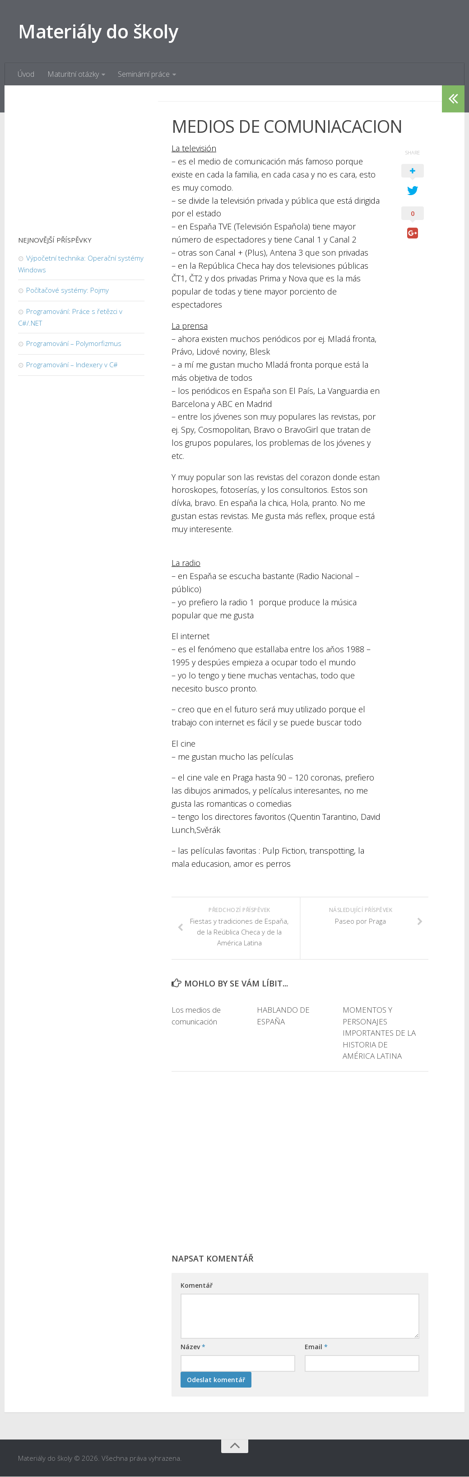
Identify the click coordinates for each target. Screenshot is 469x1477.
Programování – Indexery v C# (72, 364)
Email (316, 1347)
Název (193, 1347)
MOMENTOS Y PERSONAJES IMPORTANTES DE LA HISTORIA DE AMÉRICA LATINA (379, 1033)
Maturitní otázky (72, 74)
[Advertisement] (300, 1167)
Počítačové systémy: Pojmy (67, 290)
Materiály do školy (98, 31)
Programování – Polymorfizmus (73, 343)
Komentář (197, 1285)
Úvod (26, 74)
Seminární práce (143, 74)
